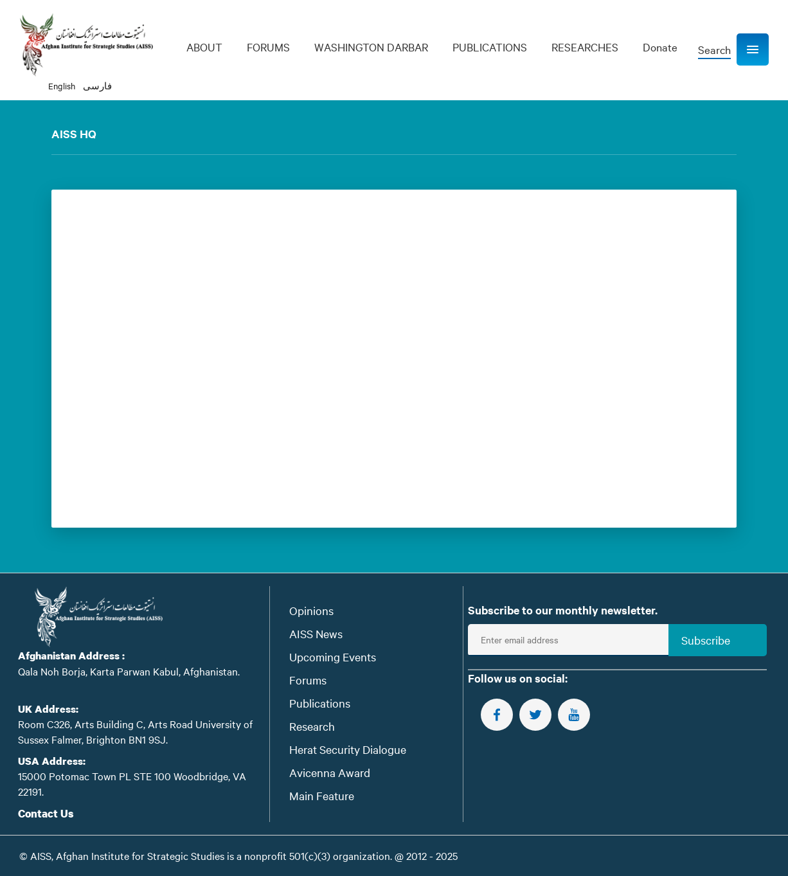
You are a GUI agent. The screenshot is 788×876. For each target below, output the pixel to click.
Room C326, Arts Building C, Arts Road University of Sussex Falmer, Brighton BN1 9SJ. (135, 731)
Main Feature (321, 795)
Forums (308, 679)
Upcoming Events (332, 656)
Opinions (311, 610)
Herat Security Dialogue (347, 749)
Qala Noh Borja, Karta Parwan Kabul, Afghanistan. (129, 671)
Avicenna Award (329, 772)
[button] (753, 49)
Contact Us (46, 813)
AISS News (316, 633)
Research (312, 726)
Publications (319, 702)
